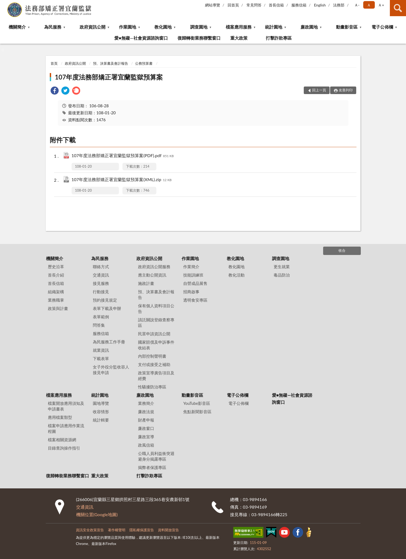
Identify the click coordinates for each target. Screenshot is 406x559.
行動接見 (101, 291)
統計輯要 (101, 419)
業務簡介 (146, 403)
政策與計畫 (58, 308)
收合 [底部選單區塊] (341, 250)
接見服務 (101, 283)
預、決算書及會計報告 (110, 63)
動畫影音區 (347, 26)
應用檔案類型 (60, 417)
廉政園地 (309, 26)
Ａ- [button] (356, 5)
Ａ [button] (369, 5)
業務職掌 (56, 300)
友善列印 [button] (346, 90)
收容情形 (101, 411)
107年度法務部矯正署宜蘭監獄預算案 (109, 77)
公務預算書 (144, 63)
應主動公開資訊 (152, 274)
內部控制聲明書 (152, 356)
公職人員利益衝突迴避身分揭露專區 (156, 456)
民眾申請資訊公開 (154, 333)
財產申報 (146, 419)
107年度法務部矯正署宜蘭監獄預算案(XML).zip (122, 180)
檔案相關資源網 (62, 439)
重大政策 (239, 37)
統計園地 (273, 26)
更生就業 (282, 266)
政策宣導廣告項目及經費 (156, 375)
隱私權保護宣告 (141, 530)
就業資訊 (101, 350)
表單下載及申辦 (107, 308)
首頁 (54, 63)
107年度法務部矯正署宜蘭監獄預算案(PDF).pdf (123, 156)
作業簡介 (191, 266)
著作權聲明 (116, 530)
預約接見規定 (105, 300)
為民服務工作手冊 (109, 341)
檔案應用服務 (239, 26)
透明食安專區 (195, 300)
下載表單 (101, 358)
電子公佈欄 (382, 26)
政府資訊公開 (92, 26)
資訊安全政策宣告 (90, 530)
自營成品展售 (195, 283)
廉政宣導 (146, 436)
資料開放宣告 (168, 530)
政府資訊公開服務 (154, 266)
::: (4, 4)
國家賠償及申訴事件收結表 (156, 345)
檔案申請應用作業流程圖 (66, 428)
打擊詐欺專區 (279, 37)
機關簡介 (17, 26)
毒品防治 (282, 274)
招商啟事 (191, 291)
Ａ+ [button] (381, 5)
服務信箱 (298, 5)
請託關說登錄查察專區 (156, 322)
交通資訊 (101, 274)
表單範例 (101, 316)
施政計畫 (146, 283)
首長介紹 (56, 274)
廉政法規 (146, 411)
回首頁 (233, 5)
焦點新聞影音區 (197, 411)
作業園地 (127, 26)
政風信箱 (146, 445)
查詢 (398, 8)
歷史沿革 (56, 266)
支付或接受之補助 (154, 364)
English (320, 5)
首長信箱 (276, 5)
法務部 (338, 5)
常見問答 (254, 5)
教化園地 (163, 26)
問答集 (99, 325)
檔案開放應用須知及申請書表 (66, 406)
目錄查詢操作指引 (64, 448)
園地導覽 (101, 403)
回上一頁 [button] (319, 90)
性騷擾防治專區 (152, 386)
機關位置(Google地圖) (97, 514)
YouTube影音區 (196, 403)
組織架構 (56, 291)
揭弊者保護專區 (152, 467)
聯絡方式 (101, 266)
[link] (55, 91)
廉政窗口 (146, 428)
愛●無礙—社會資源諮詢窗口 (141, 37)
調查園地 (198, 26)
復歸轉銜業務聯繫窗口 (199, 37)
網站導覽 (212, 5)
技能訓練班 (193, 274)
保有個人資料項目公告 (156, 308)
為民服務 (52, 26)
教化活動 (236, 274)
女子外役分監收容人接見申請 (111, 369)
